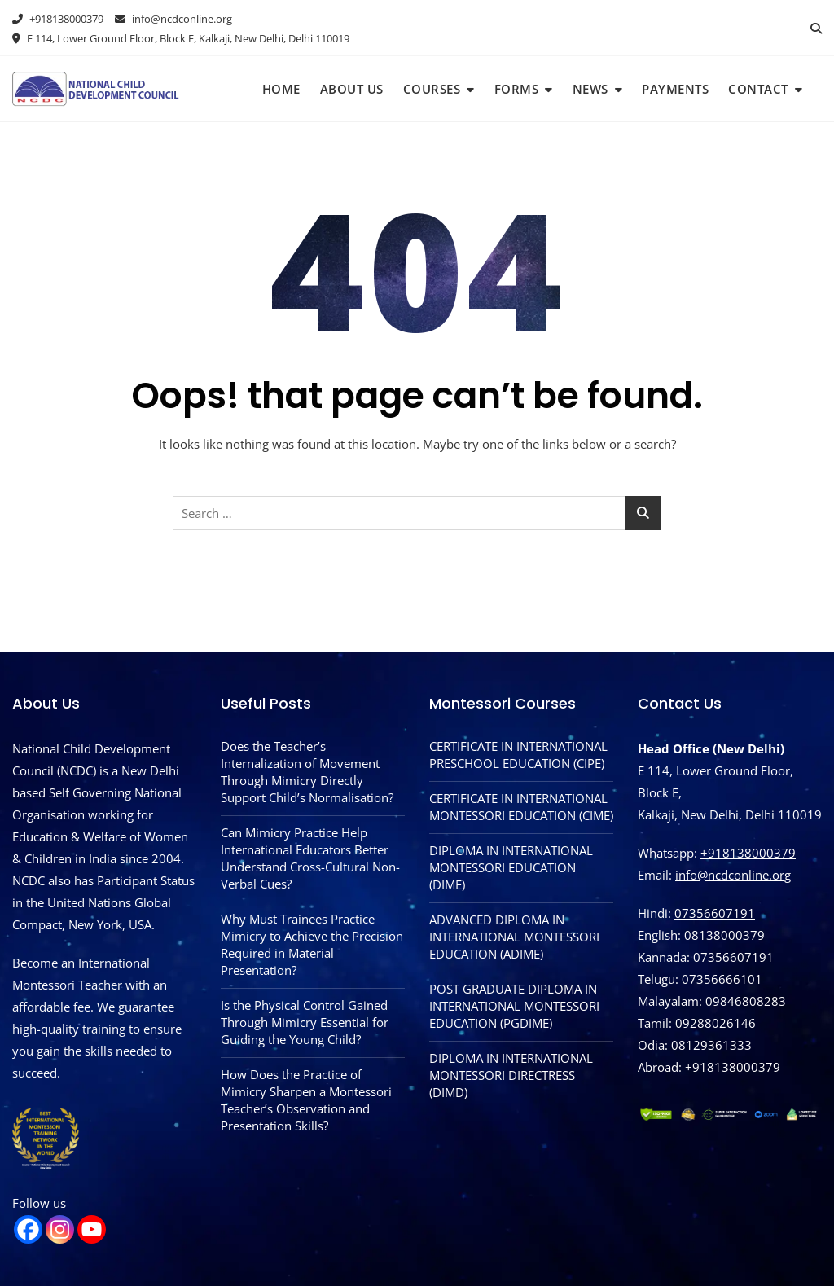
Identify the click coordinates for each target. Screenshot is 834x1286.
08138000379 (724, 935)
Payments (675, 89)
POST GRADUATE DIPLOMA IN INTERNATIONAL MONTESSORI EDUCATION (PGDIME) (514, 1006)
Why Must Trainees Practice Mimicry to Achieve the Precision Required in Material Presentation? (312, 944)
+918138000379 (57, 18)
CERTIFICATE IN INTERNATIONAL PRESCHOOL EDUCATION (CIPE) (518, 754)
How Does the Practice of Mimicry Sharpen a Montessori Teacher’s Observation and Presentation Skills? (306, 1100)
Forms (516, 89)
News (590, 89)
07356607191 (714, 913)
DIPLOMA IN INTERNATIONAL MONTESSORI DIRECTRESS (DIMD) (511, 1075)
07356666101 (722, 979)
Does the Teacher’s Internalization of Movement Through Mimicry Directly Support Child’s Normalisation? (307, 771)
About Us (352, 89)
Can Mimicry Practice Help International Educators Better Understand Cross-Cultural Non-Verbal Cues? (310, 858)
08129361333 (711, 1045)
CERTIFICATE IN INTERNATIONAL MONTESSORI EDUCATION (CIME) (521, 806)
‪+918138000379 (732, 1067)
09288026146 (715, 1023)
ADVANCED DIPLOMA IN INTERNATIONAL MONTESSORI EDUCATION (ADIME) (514, 936)
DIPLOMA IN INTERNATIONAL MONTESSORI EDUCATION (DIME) (511, 867)
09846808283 (745, 1001)
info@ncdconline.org (173, 18)
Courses (432, 89)
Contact (758, 89)
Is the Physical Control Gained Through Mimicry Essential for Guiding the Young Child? (304, 1022)
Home (281, 89)
